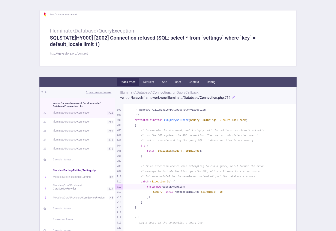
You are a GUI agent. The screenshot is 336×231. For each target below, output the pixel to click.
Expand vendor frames (98, 92)
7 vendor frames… (63, 159)
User (178, 82)
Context (194, 82)
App (164, 82)
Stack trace (128, 82)
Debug (211, 82)
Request (148, 82)
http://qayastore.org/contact (69, 53)
